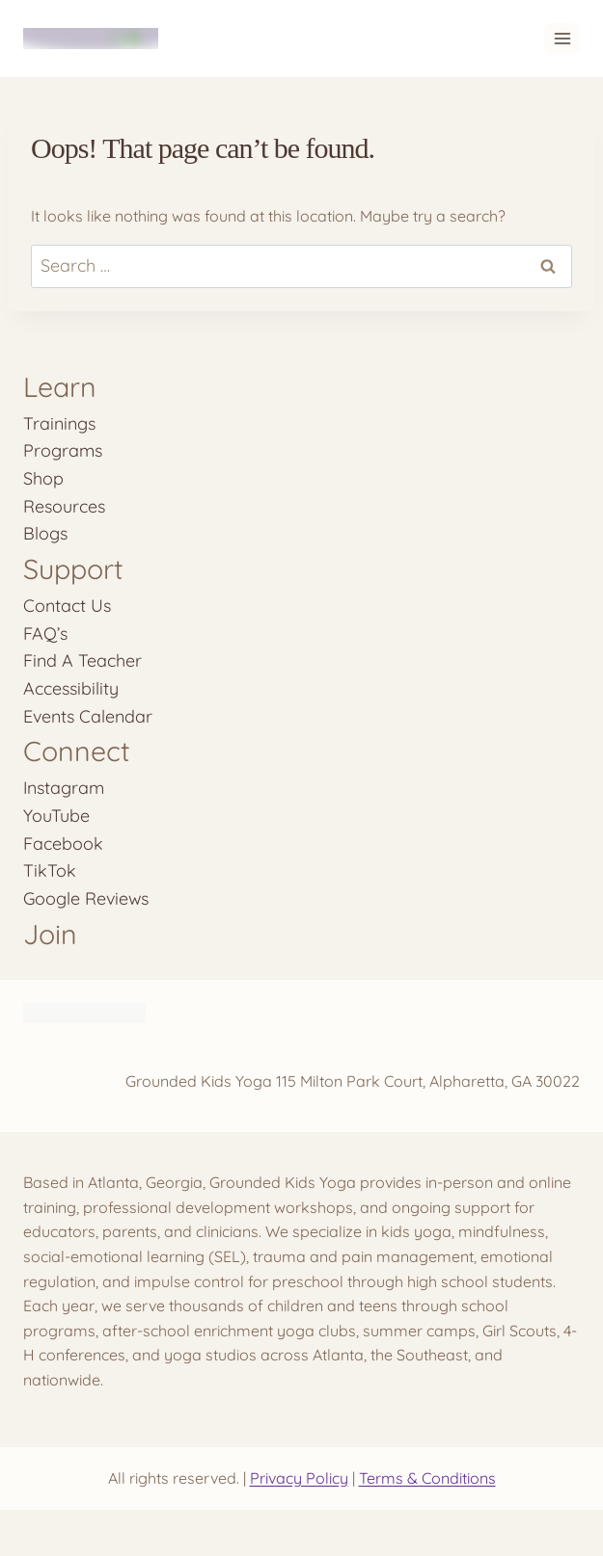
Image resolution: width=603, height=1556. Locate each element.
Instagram (63, 787)
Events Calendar (87, 715)
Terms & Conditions (427, 1478)
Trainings (59, 423)
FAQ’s (45, 633)
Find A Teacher (82, 660)
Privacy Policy (299, 1478)
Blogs (45, 532)
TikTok (49, 870)
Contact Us (67, 605)
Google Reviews (86, 898)
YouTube (56, 815)
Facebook (63, 843)
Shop (43, 477)
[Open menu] (562, 38)
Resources (64, 505)
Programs (62, 450)
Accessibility (71, 688)
